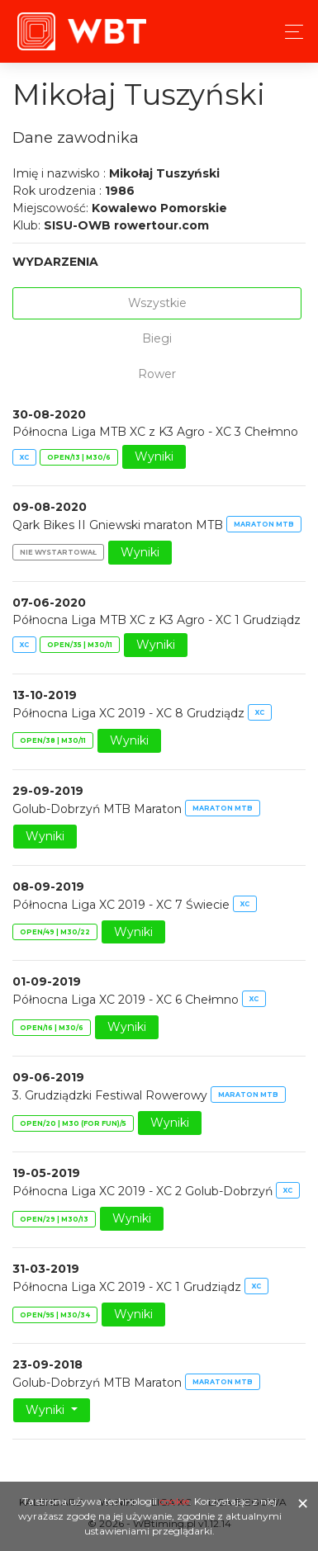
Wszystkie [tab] (157, 303)
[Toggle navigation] (289, 32)
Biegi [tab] (157, 338)
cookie (174, 1501)
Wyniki (154, 456)
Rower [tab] (157, 373)
